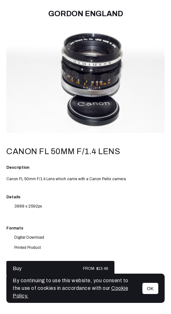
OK (150, 288)
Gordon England (85, 14)
